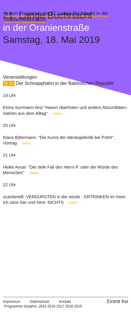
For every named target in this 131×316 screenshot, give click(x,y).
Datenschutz (39, 302)
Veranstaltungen (20, 77)
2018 (69, 306)
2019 (78, 306)
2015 (43, 306)
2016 (51, 306)
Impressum (11, 302)
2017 (60, 306)
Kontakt (65, 302)
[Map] (65, 248)
